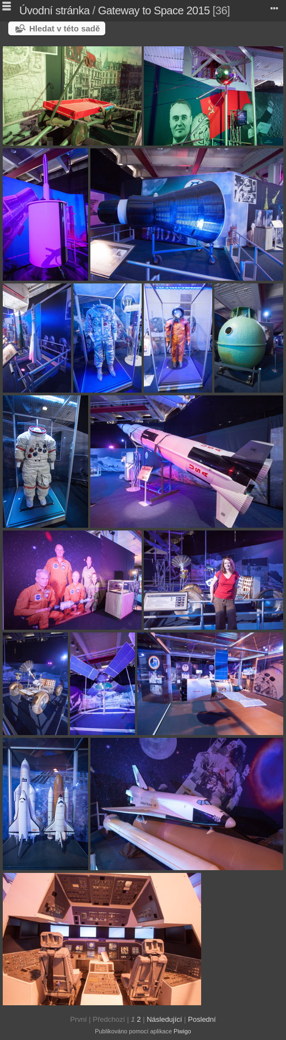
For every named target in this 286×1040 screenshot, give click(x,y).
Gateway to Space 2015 (154, 10)
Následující (164, 1019)
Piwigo (182, 1031)
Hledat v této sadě (64, 28)
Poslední (202, 1019)
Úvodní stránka (54, 10)
